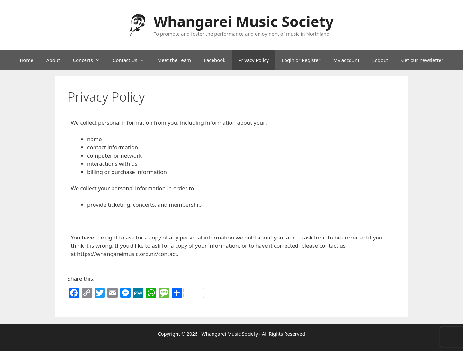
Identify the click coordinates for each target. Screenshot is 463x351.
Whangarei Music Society (244, 21)
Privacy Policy (253, 60)
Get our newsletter (422, 60)
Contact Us (132, 60)
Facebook (214, 60)
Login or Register (301, 60)
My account (346, 60)
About (53, 60)
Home (26, 60)
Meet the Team (174, 60)
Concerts (89, 60)
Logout (380, 60)
